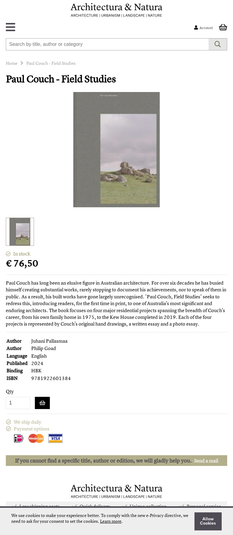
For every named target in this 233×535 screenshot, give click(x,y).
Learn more (110, 521)
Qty (10, 391)
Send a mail (206, 460)
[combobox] (107, 44)
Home (11, 63)
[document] (116, 521)
